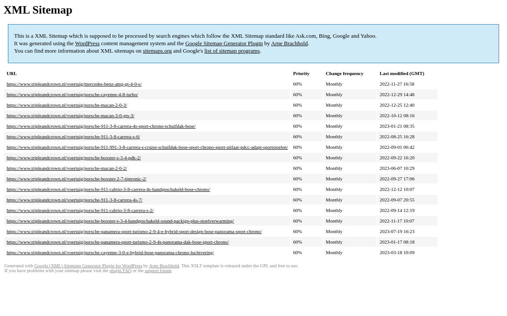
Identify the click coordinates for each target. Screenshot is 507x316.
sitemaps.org (157, 50)
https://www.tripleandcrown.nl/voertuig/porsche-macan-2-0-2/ (67, 168)
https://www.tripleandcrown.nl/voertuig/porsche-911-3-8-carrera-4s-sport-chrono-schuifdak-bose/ (101, 126)
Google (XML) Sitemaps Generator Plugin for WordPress (88, 265)
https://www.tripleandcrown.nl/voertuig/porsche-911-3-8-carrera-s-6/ (73, 136)
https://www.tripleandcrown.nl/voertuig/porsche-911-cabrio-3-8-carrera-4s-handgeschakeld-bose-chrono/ (108, 189)
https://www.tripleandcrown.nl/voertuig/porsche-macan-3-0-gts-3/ (70, 115)
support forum (158, 270)
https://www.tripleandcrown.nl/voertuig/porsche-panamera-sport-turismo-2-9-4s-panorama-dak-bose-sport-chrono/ (118, 241)
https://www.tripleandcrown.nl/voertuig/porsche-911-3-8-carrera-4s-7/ (74, 199)
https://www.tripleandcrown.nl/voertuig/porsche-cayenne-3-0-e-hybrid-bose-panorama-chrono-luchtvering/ (110, 252)
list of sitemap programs (232, 50)
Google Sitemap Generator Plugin (224, 43)
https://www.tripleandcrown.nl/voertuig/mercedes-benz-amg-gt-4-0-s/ (74, 83)
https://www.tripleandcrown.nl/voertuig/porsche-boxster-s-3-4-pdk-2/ (74, 157)
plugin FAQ (120, 270)
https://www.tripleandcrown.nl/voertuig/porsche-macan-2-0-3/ (67, 105)
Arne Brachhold (289, 43)
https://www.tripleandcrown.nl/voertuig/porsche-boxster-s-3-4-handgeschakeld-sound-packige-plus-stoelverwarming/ (120, 220)
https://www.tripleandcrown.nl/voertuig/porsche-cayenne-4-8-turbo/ (72, 94)
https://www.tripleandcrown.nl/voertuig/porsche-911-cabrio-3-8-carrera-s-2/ (80, 210)
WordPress (87, 43)
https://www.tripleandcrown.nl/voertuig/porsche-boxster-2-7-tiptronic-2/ (77, 178)
